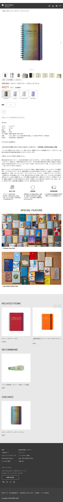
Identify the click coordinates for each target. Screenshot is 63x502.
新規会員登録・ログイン (25, 449)
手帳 (8, 10)
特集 (3, 449)
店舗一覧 (21, 461)
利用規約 (37, 492)
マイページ (22, 452)
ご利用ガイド (5, 452)
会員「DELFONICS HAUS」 (26, 458)
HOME (3, 10)
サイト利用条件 (45, 492)
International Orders (7, 458)
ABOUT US (4, 492)
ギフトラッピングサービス (9, 455)
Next (61, 43)
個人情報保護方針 (13, 492)
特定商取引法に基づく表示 (26, 492)
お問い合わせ (10, 477)
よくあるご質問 (6, 461)
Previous (2, 43)
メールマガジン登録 (24, 455)
